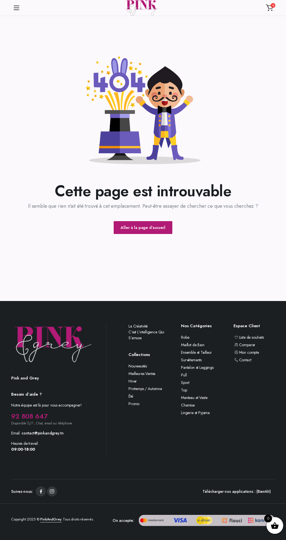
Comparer (244, 345)
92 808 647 (29, 416)
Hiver (132, 381)
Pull (184, 375)
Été (130, 396)
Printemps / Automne (145, 388)
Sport (185, 382)
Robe (185, 337)
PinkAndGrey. (51, 519)
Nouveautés (137, 366)
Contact (242, 360)
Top (184, 390)
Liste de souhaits (248, 337)
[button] (269, 8)
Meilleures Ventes (141, 373)
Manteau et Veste (194, 397)
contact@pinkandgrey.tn (42, 433)
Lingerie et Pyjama (195, 412)
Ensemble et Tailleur (196, 352)
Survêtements (191, 360)
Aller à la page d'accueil (143, 227)
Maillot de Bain (192, 345)
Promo (133, 404)
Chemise (188, 405)
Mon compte (246, 352)
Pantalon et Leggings (197, 367)
